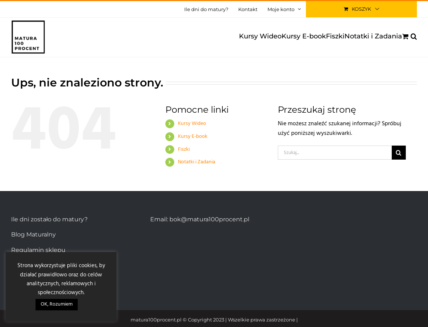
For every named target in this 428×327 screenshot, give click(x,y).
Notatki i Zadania (196, 162)
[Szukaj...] (335, 153)
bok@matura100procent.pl (209, 219)
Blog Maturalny (33, 234)
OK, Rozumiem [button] (57, 304)
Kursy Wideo (192, 123)
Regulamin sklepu (38, 249)
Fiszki (184, 149)
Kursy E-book (193, 136)
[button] (414, 36)
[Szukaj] (399, 153)
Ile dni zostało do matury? (49, 219)
